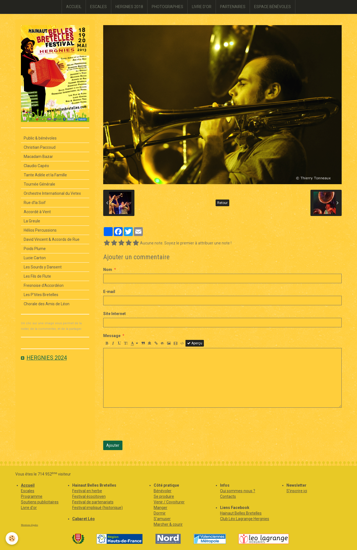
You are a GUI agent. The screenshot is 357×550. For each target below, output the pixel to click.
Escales (27, 491)
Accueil (28, 485)
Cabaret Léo (83, 519)
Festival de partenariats (93, 502)
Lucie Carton (35, 258)
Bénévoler (163, 491)
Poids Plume (35, 248)
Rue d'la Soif (35, 202)
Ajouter (112, 445)
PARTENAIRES (232, 6)
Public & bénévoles (40, 138)
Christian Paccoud (40, 147)
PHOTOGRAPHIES (167, 6)
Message (111, 335)
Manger (160, 507)
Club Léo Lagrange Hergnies (244, 519)
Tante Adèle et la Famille (45, 175)
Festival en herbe (87, 491)
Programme (31, 496)
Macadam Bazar (38, 156)
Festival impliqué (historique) (97, 507)
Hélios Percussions (40, 230)
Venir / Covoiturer (169, 502)
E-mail (109, 291)
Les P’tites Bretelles (41, 294)
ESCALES (98, 6)
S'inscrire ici (296, 491)
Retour (222, 203)
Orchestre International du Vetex (52, 193)
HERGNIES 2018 (129, 6)
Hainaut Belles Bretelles (241, 513)
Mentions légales (29, 524)
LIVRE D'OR (201, 6)
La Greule (32, 221)
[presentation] (145, 424)
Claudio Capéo (36, 166)
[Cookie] (12, 538)
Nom (107, 269)
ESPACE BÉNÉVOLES (272, 6)
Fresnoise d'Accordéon (44, 285)
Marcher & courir (168, 524)
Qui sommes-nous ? (237, 491)
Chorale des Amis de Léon (46, 304)
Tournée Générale (39, 184)
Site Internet (114, 313)
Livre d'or (29, 507)
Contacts (228, 496)
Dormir (160, 513)
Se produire (164, 496)
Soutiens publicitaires (40, 502)
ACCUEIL (73, 6)
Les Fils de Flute (37, 276)
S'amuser (162, 519)
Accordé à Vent (37, 212)
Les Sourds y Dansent (43, 267)
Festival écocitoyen (89, 496)
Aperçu (194, 343)
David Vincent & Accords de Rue (51, 239)
